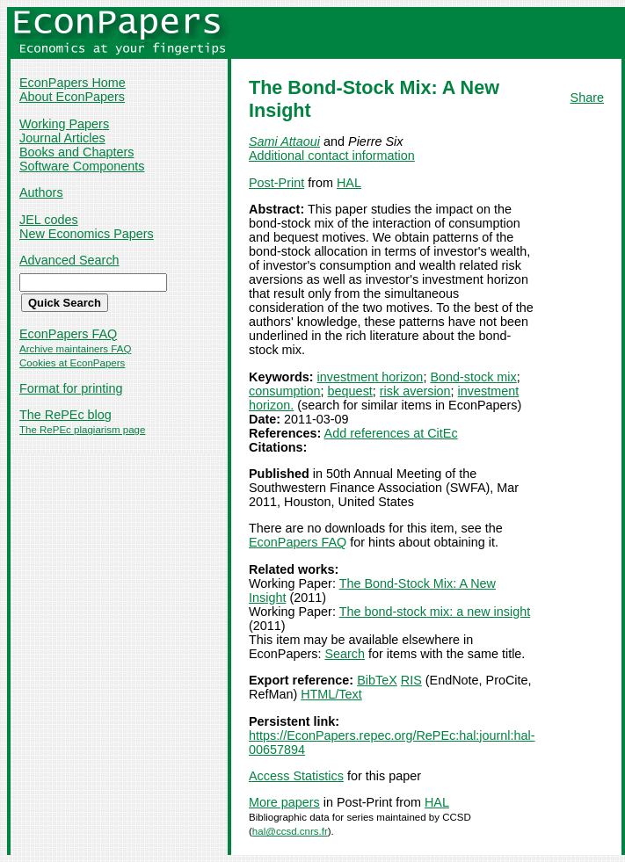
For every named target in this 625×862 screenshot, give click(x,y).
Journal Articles (62, 138)
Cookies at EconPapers (72, 363)
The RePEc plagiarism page (82, 429)
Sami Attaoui (284, 141)
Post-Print (276, 183)
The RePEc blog (65, 415)
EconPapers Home (72, 83)
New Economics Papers (86, 234)
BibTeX (377, 680)
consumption (285, 391)
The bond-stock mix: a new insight (435, 612)
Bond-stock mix (473, 377)
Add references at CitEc (391, 433)
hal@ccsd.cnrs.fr (290, 831)
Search (344, 654)
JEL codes (48, 220)
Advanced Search (69, 260)
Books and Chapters (76, 152)
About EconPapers (72, 97)
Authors (41, 192)
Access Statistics (296, 776)
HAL (349, 183)
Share (587, 98)
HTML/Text (331, 694)
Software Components (81, 166)
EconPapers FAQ (68, 334)
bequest (350, 391)
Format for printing (71, 388)
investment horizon (370, 377)
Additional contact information (332, 155)
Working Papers (64, 124)
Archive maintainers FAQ (75, 349)
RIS (411, 680)
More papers (284, 802)
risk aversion (415, 391)
